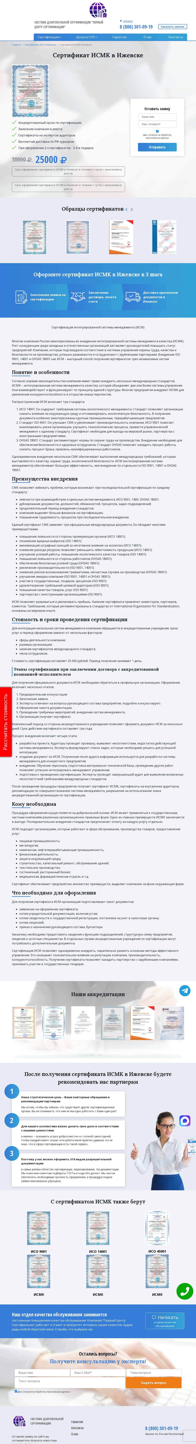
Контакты (176, 20)
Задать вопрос (154, 1366)
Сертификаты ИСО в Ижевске (40, 28)
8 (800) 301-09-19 (135, 9)
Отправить (157, 130)
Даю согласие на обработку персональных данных (157, 120)
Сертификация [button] (51, 20)
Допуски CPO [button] (88, 20)
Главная (16, 28)
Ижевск (127, 4)
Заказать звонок (173, 10)
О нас (148, 20)
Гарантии (121, 20)
